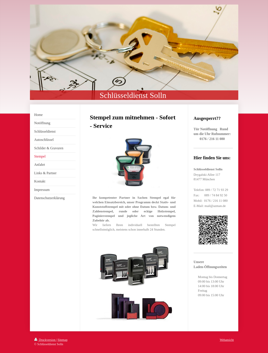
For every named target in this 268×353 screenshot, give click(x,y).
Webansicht (227, 340)
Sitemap (62, 340)
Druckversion (45, 340)
